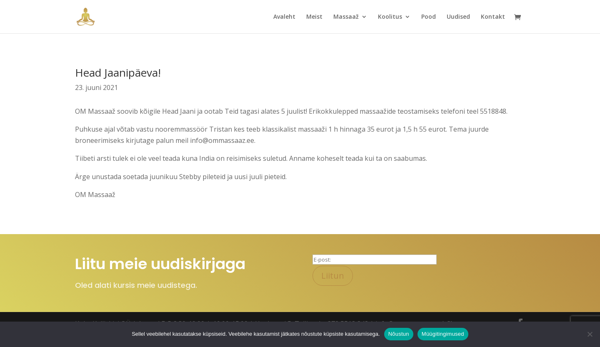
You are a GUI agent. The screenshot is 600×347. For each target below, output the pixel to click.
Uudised (458, 17)
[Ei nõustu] (589, 334)
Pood (428, 17)
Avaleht (284, 17)
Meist (314, 17)
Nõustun (398, 334)
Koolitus (390, 17)
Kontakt (493, 17)
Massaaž (346, 17)
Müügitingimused (443, 334)
